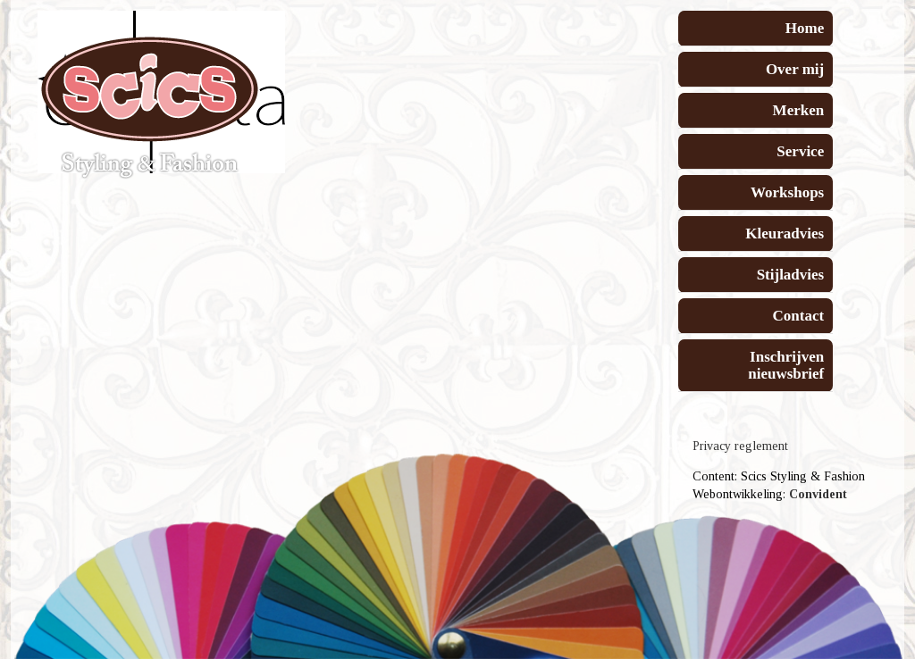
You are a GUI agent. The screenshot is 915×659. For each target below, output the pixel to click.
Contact (799, 315)
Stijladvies (791, 274)
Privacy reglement (740, 446)
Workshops (787, 192)
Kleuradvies (784, 233)
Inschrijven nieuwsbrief (786, 365)
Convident (818, 494)
